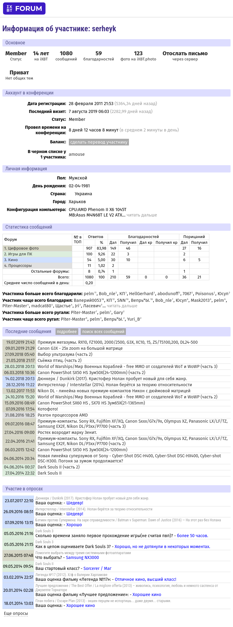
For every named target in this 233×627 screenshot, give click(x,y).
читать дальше (142, 215)
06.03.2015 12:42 (20, 449)
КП (122, 293)
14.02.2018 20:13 (20, 378)
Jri (77, 305)
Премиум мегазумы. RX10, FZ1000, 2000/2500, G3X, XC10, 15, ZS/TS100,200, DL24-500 (118, 342)
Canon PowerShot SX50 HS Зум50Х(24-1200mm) (82, 449)
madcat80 (41, 305)
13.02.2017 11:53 (20, 391)
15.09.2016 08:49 (20, 403)
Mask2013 (200, 300)
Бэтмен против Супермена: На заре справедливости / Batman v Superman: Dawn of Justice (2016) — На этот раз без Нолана (128, 520)
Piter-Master (14, 305)
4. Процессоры (18, 265)
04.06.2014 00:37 (19, 467)
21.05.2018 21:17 (20, 360)
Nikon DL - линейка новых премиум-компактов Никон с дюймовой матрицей (114, 391)
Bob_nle (107, 293)
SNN (121, 300)
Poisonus (204, 293)
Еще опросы (16, 613)
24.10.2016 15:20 (20, 397)
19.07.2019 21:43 (20, 342)
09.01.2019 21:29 (20, 348)
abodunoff (168, 293)
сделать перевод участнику (98, 142)
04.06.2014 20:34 (19, 458)
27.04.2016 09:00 (20, 432)
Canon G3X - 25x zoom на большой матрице (80, 348)
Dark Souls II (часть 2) (58, 467)
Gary (118, 312)
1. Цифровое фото (21, 248)
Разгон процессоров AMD (63, 415)
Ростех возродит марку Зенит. (67, 432)
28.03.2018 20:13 (20, 366)
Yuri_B (133, 319)
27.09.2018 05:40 (20, 354)
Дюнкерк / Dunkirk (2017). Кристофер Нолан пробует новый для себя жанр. (112, 378)
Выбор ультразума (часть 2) (65, 354)
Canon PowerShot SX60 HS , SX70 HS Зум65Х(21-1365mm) (91, 403)
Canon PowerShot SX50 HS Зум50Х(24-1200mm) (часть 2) (91, 372)
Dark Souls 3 (44, 531)
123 (138, 53)
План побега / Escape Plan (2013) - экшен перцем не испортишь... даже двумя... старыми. (103, 601)
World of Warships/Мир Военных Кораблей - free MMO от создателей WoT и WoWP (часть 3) (128, 366)
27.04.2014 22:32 (20, 473)
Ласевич (91, 305)
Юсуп (223, 293)
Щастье (63, 305)
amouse (77, 154)
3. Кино (11, 259)
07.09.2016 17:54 (20, 409)
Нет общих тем (19, 75)
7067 (187, 293)
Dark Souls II (50, 473)
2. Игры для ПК (18, 254)
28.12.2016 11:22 (20, 384)
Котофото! (48, 409)
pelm (89, 293)
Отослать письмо (185, 53)
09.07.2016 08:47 (20, 424)
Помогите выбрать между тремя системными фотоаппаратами (83, 553)
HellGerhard (141, 293)
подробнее (67, 331)
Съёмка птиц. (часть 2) (60, 360)
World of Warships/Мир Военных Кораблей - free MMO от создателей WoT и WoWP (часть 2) (128, 397)
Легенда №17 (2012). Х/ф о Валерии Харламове (71, 575)
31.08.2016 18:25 (19, 415)
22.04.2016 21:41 (20, 441)
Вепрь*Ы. (140, 300)
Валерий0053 (87, 300)
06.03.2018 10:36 (19, 372)
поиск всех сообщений (103, 331)
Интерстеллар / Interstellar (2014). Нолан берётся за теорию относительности (115, 384)
